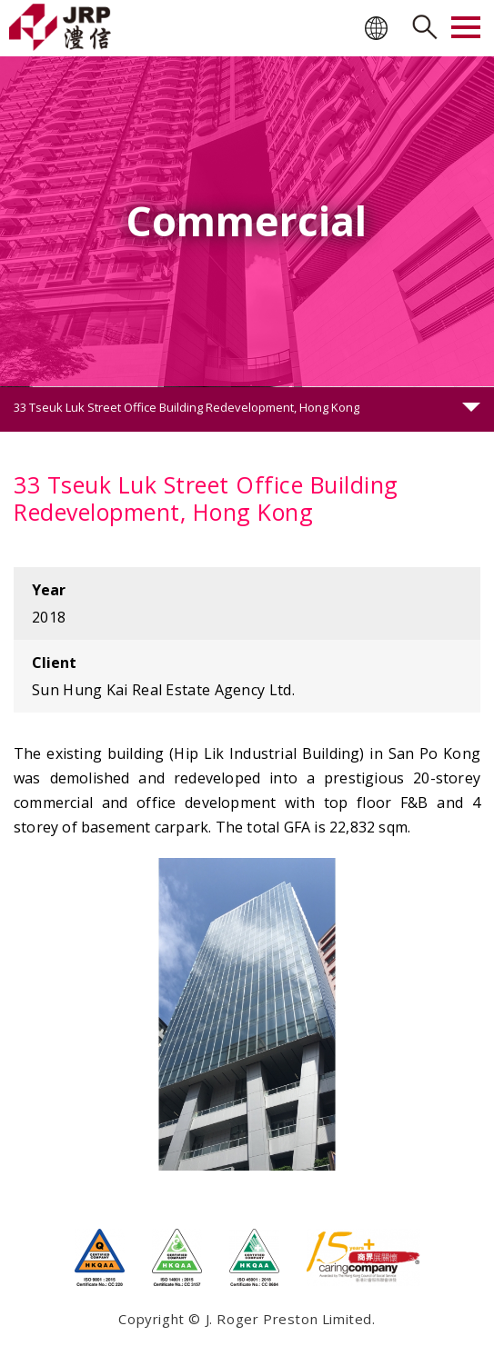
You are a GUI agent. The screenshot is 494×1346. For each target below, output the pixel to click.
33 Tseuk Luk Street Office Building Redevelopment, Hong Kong (186, 407)
